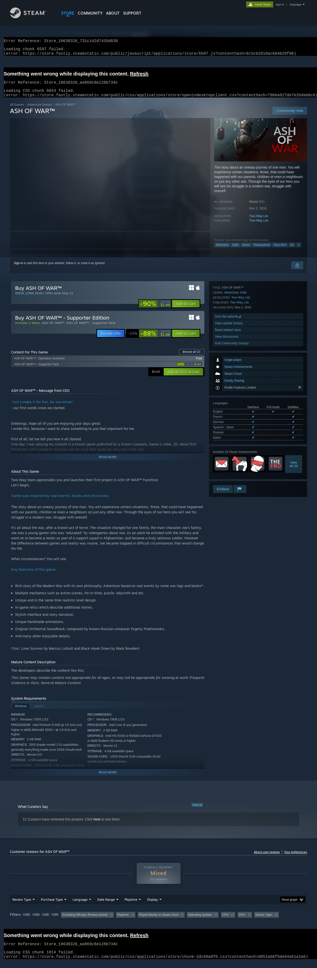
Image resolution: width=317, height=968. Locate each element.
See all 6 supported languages (233, 372)
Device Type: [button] (263, 920)
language (295, 4)
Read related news (228, 464)
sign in (280, 4)
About (113, 13)
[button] (186, 310)
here (97, 825)
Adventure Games (39, 110)
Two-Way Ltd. (259, 222)
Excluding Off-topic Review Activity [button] (85, 920)
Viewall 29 (294, 398)
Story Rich (280, 250)
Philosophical (262, 250)
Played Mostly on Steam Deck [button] (159, 920)
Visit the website (228, 450)
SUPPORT (132, 13)
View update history (229, 457)
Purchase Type (52, 905)
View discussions (226, 470)
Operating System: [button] (200, 920)
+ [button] (298, 250)
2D (292, 250)
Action (246, 250)
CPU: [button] (225, 920)
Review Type (21, 905)
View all (197, 810)
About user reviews (267, 858)
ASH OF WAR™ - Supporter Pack (90, 329)
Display (152, 905)
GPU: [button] (242, 920)
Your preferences (295, 858)
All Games (17, 110)
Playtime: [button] (123, 920)
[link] (155, 310)
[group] (158, 921)
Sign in (18, 269)
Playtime (131, 905)
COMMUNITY (90, 13)
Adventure (222, 250)
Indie (235, 250)
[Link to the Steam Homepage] (31, 17)
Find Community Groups (232, 477)
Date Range (106, 905)
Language (80, 905)
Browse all (191, 357)
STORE (67, 13)
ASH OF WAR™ (53, 329)
